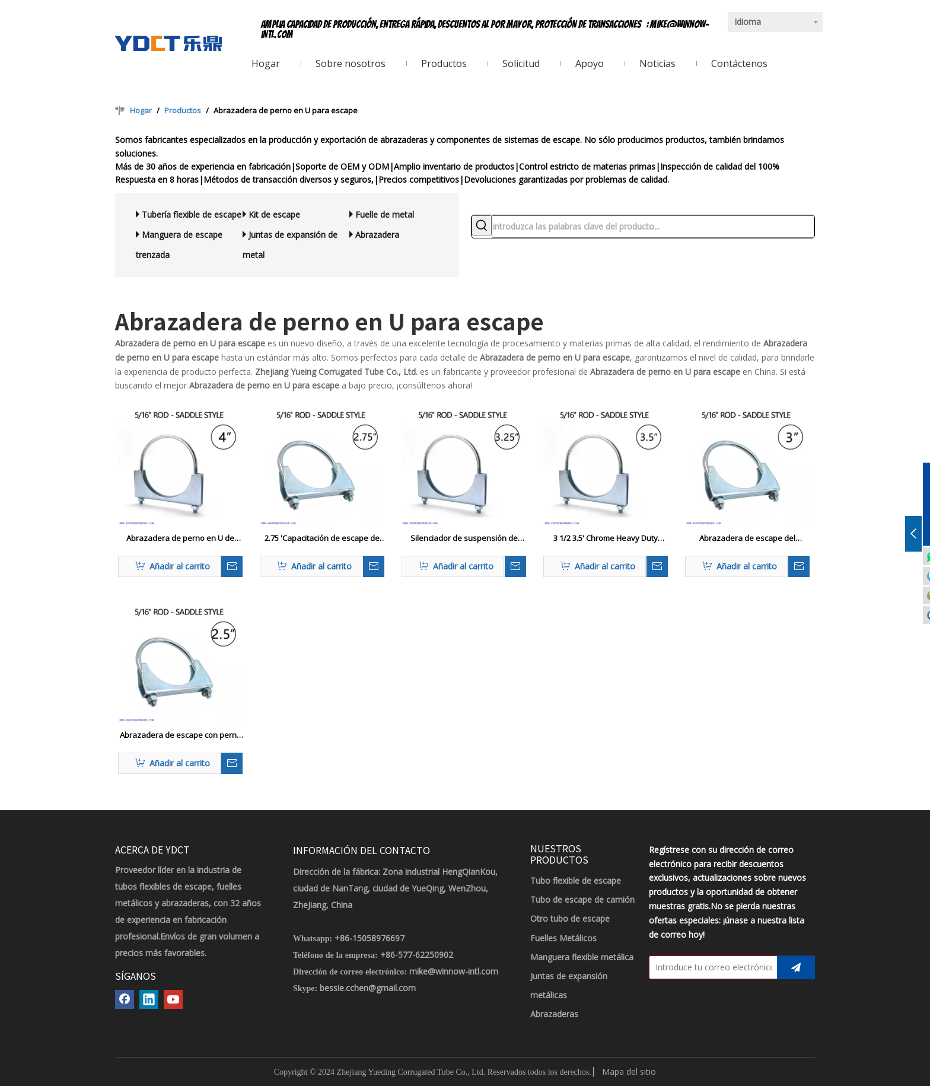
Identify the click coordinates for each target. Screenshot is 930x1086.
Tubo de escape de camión (582, 899)
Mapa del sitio (629, 1071)
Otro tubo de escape (570, 918)
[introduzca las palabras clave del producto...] (653, 226)
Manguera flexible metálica (581, 957)
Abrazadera (377, 234)
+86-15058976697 (370, 938)
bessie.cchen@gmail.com (368, 987)
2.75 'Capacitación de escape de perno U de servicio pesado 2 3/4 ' (322, 538)
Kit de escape (274, 214)
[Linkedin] (148, 999)
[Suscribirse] (796, 967)
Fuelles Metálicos (563, 938)
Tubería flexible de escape (191, 214)
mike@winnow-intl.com (453, 971)
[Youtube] (173, 999)
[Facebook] (124, 999)
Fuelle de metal (384, 214)
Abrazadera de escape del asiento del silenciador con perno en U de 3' (747, 538)
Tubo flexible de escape (575, 880)
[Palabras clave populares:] (482, 225)
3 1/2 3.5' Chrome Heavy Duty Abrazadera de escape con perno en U (606, 538)
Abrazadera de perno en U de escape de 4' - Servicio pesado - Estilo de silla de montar (180, 538)
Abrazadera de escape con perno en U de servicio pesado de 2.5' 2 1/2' (180, 735)
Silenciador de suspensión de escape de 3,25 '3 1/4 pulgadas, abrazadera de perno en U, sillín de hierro (464, 538)
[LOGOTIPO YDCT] (168, 43)
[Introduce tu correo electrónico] (710, 967)
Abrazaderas (554, 1014)
